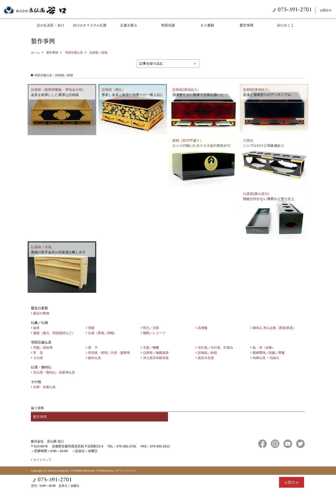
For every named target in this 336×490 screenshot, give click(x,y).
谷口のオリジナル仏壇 (89, 25)
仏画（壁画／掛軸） (102, 333)
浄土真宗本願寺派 (156, 358)
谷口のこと (285, 25)
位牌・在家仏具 (44, 387)
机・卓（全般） (264, 347)
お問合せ (326, 10)
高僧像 (202, 328)
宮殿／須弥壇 (42, 347)
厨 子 (93, 347)
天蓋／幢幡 (151, 347)
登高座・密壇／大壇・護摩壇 (109, 352)
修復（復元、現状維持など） (54, 333)
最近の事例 (41, 313)
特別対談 (168, 25)
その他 (38, 358)
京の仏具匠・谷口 (50, 25)
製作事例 (246, 25)
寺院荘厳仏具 (74, 52)
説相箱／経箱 (98, 52)
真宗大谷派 (206, 358)
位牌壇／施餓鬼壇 (156, 352)
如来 (36, 328)
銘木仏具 (94, 358)
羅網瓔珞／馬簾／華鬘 (269, 352)
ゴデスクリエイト (125, 470)
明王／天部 (151, 328)
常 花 (38, 352)
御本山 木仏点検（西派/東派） (274, 328)
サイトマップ (42, 460)
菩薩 (91, 328)
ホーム (35, 52)
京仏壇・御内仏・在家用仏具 (54, 372)
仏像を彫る (128, 25)
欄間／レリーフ (154, 333)
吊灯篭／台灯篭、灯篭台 (215, 347)
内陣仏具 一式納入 (266, 358)
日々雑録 (207, 25)
